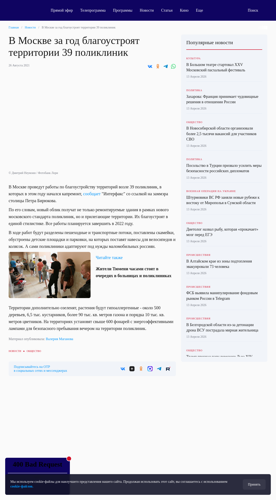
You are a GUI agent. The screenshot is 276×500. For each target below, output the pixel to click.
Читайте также (109, 257)
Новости (147, 10)
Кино (184, 10)
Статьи (166, 10)
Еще (202, 10)
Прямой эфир (62, 10)
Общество (34, 351)
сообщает (92, 193)
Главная (14, 27)
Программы (122, 10)
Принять (254, 484)
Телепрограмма (93, 10)
